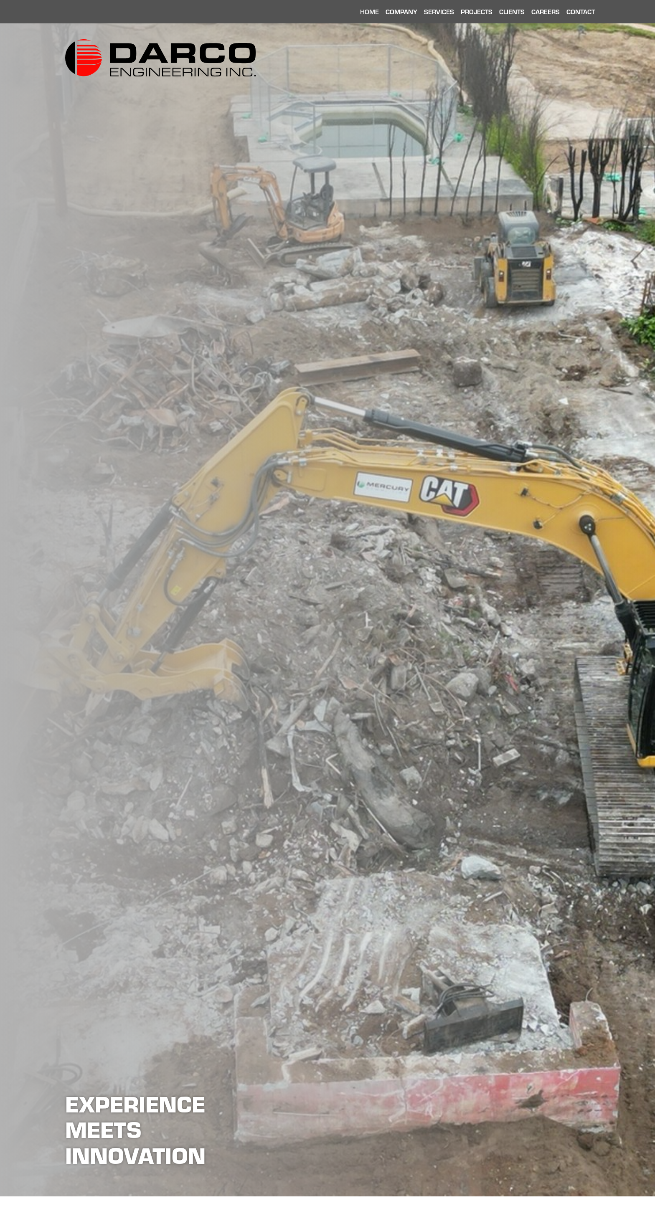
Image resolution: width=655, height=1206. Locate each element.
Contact (580, 11)
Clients (512, 11)
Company (401, 11)
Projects (477, 11)
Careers (545, 11)
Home (369, 11)
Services (439, 11)
